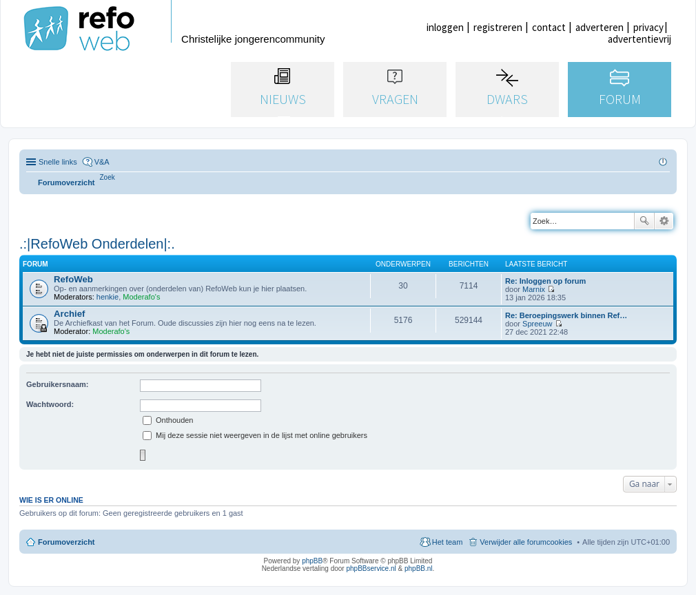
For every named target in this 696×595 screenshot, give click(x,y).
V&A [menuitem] (102, 162)
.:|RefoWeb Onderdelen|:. (97, 243)
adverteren (599, 27)
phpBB (312, 561)
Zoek (644, 221)
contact (549, 27)
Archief (69, 314)
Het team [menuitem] (447, 542)
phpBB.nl (419, 568)
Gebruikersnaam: (57, 384)
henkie (107, 297)
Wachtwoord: (50, 404)
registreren (497, 27)
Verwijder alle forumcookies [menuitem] (526, 542)
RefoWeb (73, 279)
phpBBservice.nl (371, 568)
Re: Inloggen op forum (545, 281)
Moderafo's (141, 297)
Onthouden (168, 420)
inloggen (445, 27)
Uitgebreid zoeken (664, 221)
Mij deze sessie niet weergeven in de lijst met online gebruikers (255, 435)
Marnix (533, 289)
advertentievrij (639, 38)
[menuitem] (107, 177)
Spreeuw (537, 324)
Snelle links (58, 162)
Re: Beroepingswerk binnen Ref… (566, 315)
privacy (648, 27)
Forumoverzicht (66, 542)
